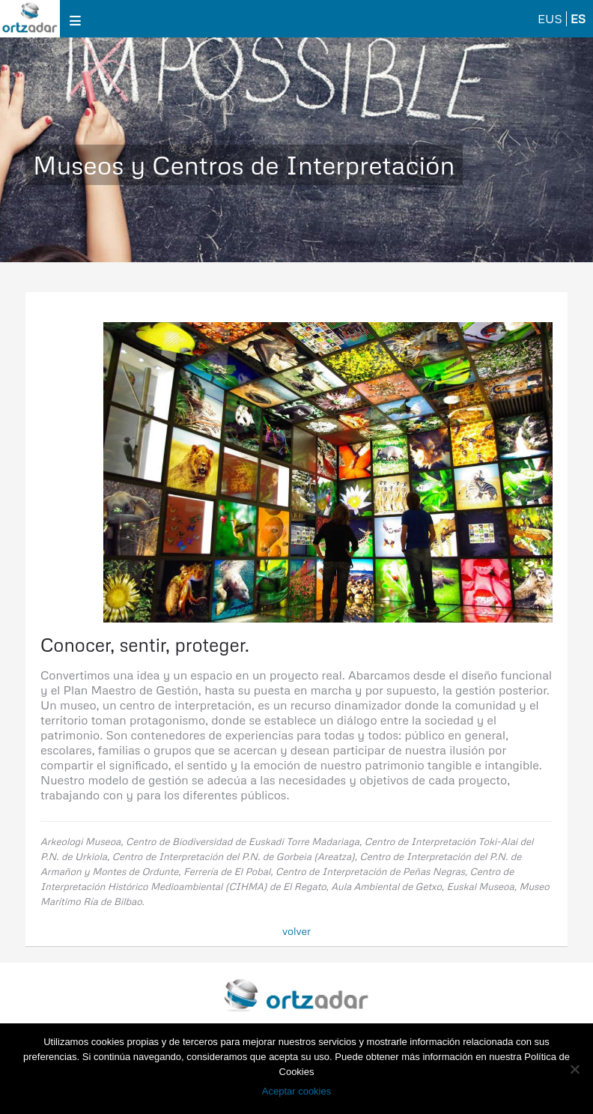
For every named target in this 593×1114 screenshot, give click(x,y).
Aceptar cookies (297, 1091)
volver (296, 930)
